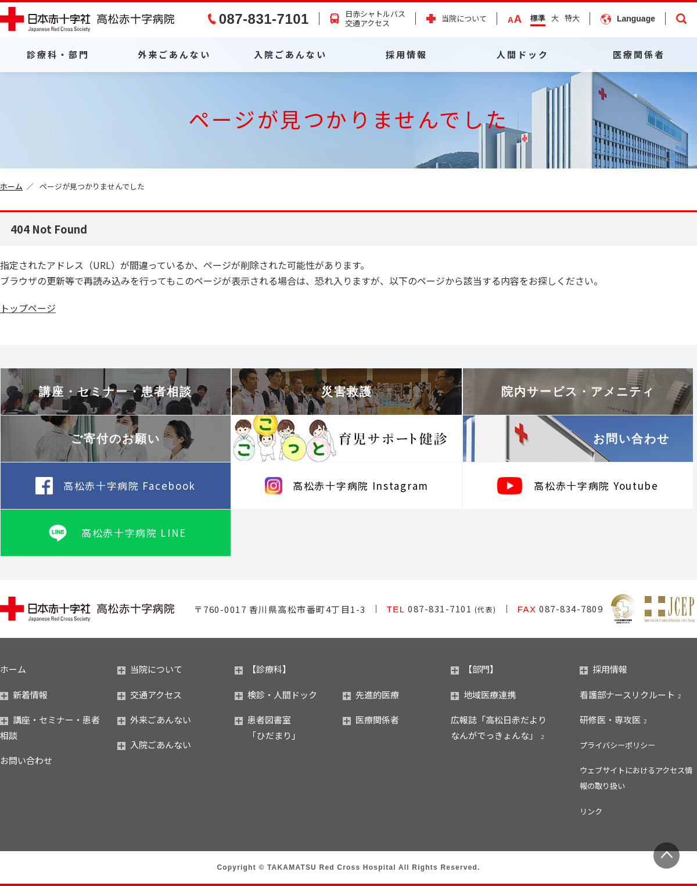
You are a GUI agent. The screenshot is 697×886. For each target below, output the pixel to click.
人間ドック (523, 54)
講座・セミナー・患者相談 (115, 391)
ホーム (11, 186)
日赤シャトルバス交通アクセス (375, 19)
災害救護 (346, 391)
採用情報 (406, 54)
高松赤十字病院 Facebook (129, 485)
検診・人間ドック (276, 694)
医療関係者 (639, 54)
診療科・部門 (58, 54)
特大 (572, 17)
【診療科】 (263, 669)
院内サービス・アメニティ (578, 391)
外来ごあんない (174, 54)
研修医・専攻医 (610, 719)
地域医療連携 (483, 694)
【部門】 (474, 669)
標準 (537, 17)
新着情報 (24, 694)
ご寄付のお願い (115, 438)
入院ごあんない (290, 54)
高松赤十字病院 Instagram (361, 485)
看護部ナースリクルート (627, 694)
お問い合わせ (631, 438)
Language (636, 18)
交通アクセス (149, 694)
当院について (464, 19)
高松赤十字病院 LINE (133, 532)
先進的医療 (371, 694)
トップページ (28, 308)
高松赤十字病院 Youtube (596, 485)
